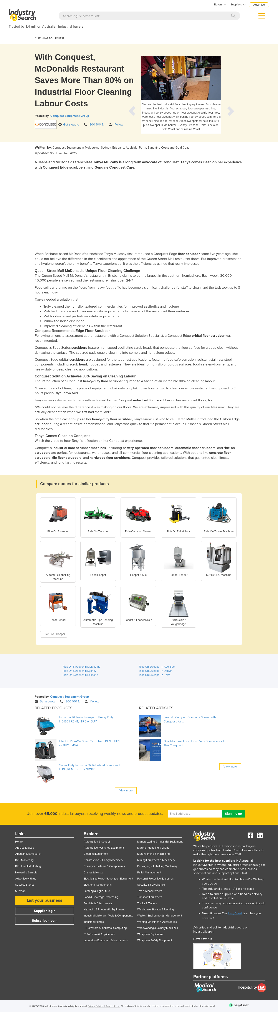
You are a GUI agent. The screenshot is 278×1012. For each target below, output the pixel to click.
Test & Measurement (149, 891)
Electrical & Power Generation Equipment (108, 878)
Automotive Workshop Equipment (104, 847)
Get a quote (68, 124)
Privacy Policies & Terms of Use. (104, 1006)
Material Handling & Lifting (153, 847)
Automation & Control (97, 841)
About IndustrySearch (28, 854)
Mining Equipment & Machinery (156, 860)
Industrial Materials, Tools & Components (108, 915)
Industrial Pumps (94, 922)
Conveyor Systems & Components (104, 866)
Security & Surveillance (151, 884)
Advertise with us (25, 878)
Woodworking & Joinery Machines (157, 928)
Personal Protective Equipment (155, 878)
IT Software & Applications (100, 934)
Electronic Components (98, 884)
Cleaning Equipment (96, 854)
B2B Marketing (24, 860)
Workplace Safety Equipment (154, 940)
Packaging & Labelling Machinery (157, 866)
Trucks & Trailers (147, 903)
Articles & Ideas (24, 847)
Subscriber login (44, 920)
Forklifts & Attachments (98, 903)
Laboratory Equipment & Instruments (106, 940)
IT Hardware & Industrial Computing (105, 928)
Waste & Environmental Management (159, 915)
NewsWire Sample (26, 872)
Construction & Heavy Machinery (103, 860)
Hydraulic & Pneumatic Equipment (104, 909)
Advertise (259, 5)
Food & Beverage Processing (101, 897)
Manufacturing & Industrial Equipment (160, 841)
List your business (44, 900)
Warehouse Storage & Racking (155, 909)
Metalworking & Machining (153, 854)
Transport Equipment (149, 897)
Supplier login (44, 911)
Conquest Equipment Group (69, 116)
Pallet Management (149, 872)
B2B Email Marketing (28, 866)
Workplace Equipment (150, 934)
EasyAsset (235, 913)
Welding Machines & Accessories (157, 922)
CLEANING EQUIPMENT (49, 38)
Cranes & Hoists (93, 872)
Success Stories (24, 884)
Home (19, 841)
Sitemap (20, 891)
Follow (116, 124)
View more (125, 790)
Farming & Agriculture (97, 891)
